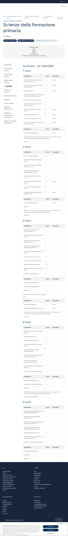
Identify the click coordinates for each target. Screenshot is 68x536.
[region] (34, 529)
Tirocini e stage (8, 104)
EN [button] (64, 6)
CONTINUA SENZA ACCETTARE (61, 523)
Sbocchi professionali (10, 96)
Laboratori (7, 100)
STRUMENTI (36, 468)
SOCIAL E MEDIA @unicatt (7, 497)
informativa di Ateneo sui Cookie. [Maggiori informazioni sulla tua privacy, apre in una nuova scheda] (22, 534)
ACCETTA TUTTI (50, 526)
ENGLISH (59, 520)
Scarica (54, 80)
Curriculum (8, 86)
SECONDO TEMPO (37, 497)
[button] (61, 6)
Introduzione (7, 65)
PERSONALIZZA (50, 533)
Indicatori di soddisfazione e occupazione (8, 115)
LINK (3, 468)
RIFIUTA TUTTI (51, 530)
